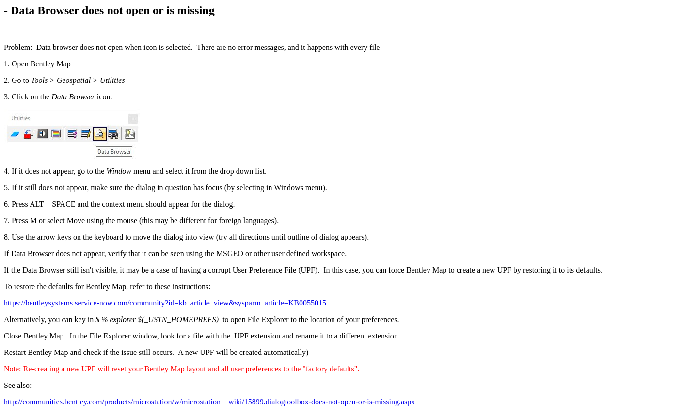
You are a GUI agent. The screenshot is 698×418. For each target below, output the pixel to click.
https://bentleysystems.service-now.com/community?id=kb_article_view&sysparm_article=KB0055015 (165, 303)
